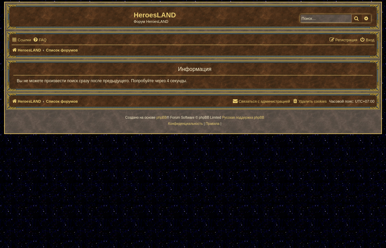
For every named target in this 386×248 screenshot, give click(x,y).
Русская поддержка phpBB (243, 117)
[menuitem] (39, 40)
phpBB (162, 117)
